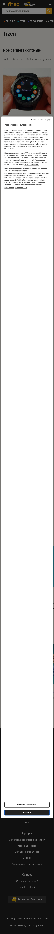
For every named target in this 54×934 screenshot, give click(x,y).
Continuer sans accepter (41, 120)
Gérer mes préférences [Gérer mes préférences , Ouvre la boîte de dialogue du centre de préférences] (27, 804)
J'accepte (27, 812)
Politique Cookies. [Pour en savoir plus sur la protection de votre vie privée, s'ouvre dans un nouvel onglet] (31, 165)
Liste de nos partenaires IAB (15, 188)
